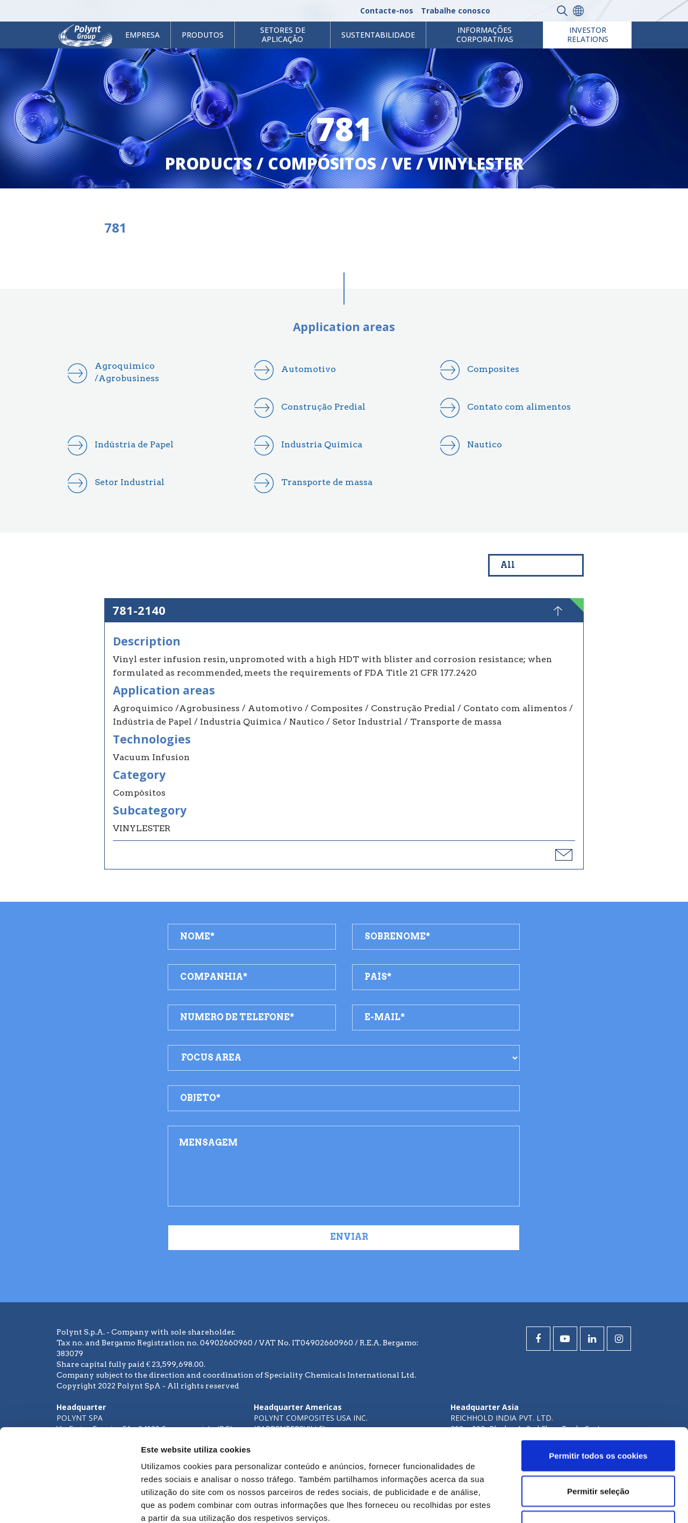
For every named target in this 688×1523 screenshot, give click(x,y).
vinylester (475, 163)
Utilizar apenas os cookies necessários (598, 1446)
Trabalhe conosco (455, 10)
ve (402, 163)
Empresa (142, 35)
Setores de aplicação (282, 34)
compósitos (322, 163)
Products (208, 163)
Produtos (203, 35)
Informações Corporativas (484, 34)
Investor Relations (587, 34)
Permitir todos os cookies (598, 1368)
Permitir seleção (598, 1404)
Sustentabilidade (378, 35)
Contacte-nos (386, 10)
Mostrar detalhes (590, 1501)
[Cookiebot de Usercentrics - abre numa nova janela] (70, 1502)
